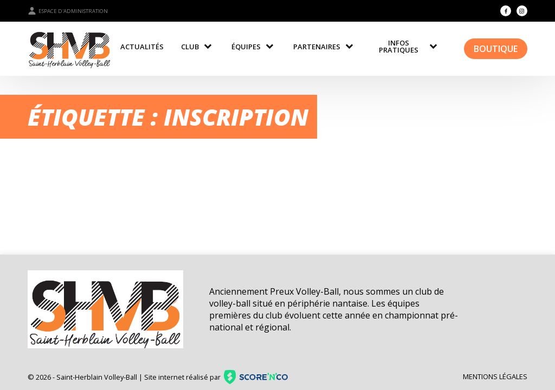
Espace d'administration (68, 10)
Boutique (496, 49)
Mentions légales (495, 376)
